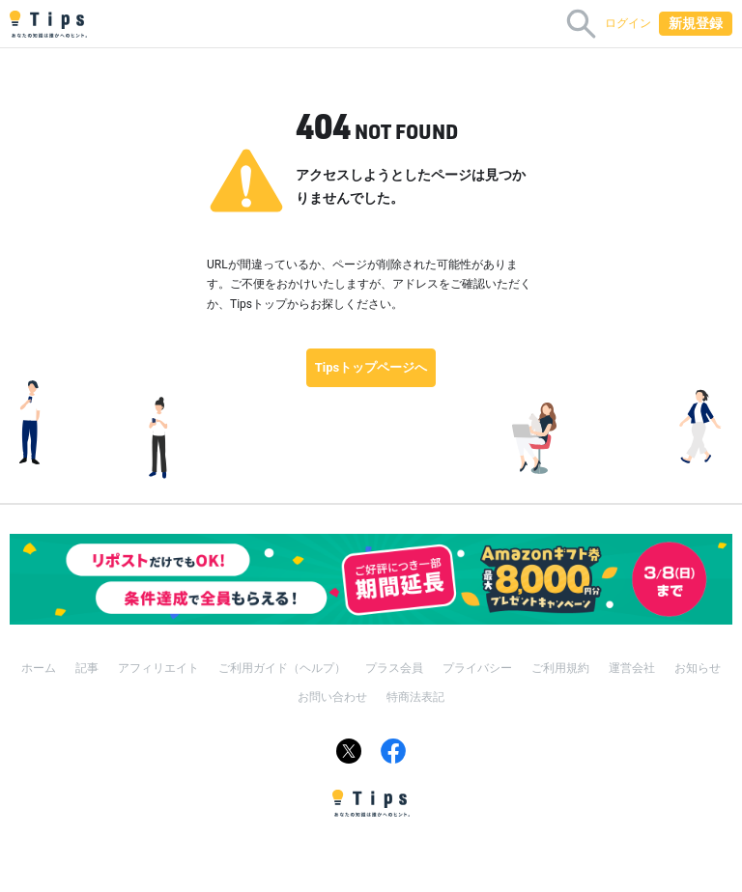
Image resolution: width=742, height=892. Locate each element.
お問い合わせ (332, 697)
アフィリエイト (158, 668)
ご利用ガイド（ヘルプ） (282, 668)
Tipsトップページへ (371, 367)
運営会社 (632, 668)
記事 (87, 668)
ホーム (38, 668)
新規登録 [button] (696, 23)
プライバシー (477, 668)
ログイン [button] (628, 23)
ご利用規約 (560, 668)
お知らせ (697, 668)
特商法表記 (415, 697)
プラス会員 (394, 668)
